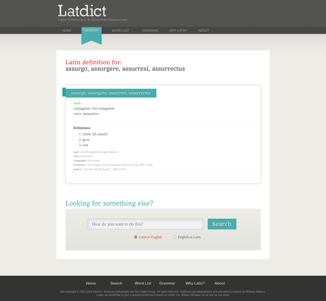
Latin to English (150, 237)
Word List (120, 30)
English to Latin (189, 237)
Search (91, 30)
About (203, 30)
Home (67, 30)
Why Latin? (178, 30)
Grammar (150, 30)
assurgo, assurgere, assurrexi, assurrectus (111, 93)
